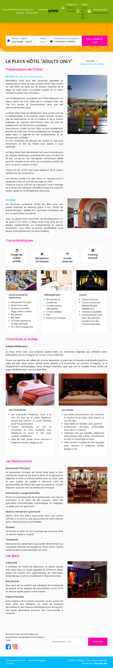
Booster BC (101, 663)
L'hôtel (12, 9)
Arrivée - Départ (19, 38)
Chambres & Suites (21, 11)
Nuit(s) (43, 38)
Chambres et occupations (66, 38)
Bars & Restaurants (32, 11)
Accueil (5, 9)
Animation (43, 9)
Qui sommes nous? (16, 660)
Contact (10, 663)
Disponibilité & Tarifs (94, 40)
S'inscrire (98, 641)
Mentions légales (37, 660)
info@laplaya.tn (100, 12)
